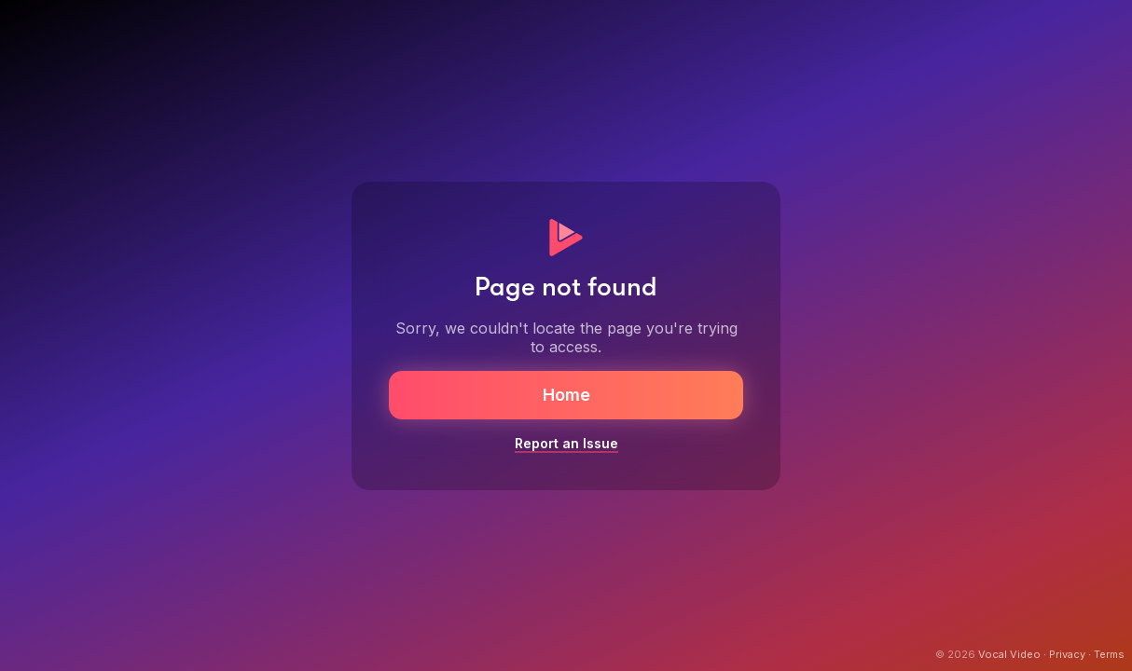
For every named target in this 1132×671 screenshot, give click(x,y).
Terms (1109, 654)
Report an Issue (566, 443)
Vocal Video (1009, 654)
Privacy (1067, 654)
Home (566, 394)
